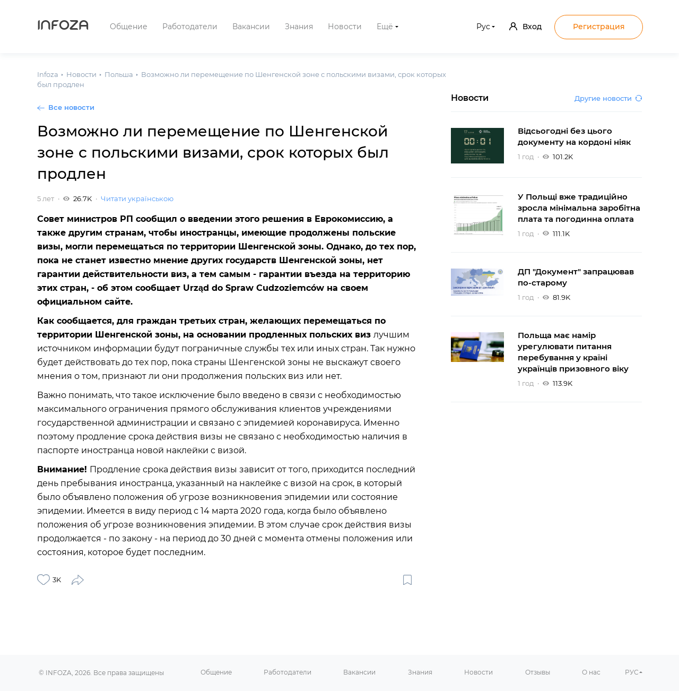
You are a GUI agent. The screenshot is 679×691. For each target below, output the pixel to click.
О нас (591, 672)
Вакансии (251, 26)
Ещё (385, 26)
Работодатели (189, 26)
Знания (299, 26)
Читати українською (137, 198)
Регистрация (599, 26)
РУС (632, 672)
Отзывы (537, 672)
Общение (128, 26)
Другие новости (608, 98)
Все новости (71, 107)
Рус (483, 26)
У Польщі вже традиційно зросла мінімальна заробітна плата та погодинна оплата (579, 208)
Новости (345, 26)
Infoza (63, 26)
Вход (525, 26)
